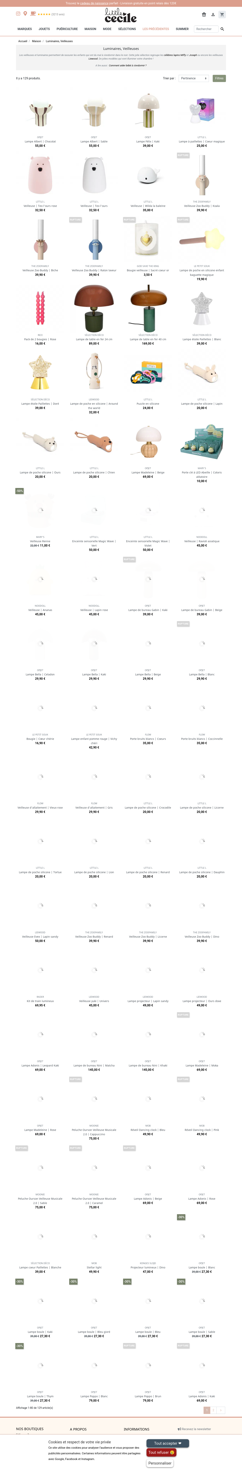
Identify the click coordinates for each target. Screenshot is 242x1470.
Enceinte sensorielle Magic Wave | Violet (148, 541)
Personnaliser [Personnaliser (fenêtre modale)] (159, 1463)
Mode (107, 29)
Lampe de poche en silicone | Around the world (94, 404)
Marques (25, 29)
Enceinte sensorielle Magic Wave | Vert (94, 541)
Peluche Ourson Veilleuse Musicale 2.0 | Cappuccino (94, 1130)
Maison (90, 29)
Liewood (93, 58)
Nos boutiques (29, 1429)
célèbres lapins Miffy (175, 55)
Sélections (127, 29)
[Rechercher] (206, 29)
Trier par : (169, 78)
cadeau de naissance (94, 3)
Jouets (44, 29)
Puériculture (67, 29)
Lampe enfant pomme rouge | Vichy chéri (94, 739)
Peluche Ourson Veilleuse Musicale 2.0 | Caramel (94, 1199)
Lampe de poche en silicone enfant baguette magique (202, 270)
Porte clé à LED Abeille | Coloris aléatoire (202, 473)
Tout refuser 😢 (161, 1452)
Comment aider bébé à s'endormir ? (128, 65)
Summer (182, 29)
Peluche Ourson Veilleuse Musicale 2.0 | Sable (40, 1199)
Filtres (219, 78)
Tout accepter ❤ (167, 1443)
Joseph (193, 55)
